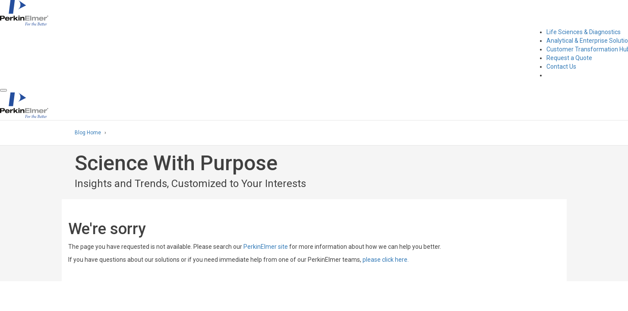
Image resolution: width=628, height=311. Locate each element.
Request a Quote (569, 57)
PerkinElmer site (265, 246)
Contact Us (561, 66)
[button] (3, 90)
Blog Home (88, 133)
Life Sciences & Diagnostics (583, 32)
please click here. (386, 259)
